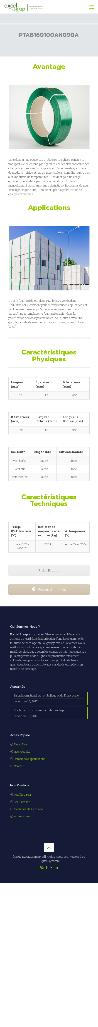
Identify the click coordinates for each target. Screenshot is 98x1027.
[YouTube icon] (51, 867)
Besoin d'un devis (49, 589)
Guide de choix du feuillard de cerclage (39, 710)
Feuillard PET (22, 794)
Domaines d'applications (29, 759)
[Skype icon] (42, 867)
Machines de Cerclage (28, 809)
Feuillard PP (22, 802)
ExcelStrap (21, 744)
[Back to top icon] (49, 847)
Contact (19, 766)
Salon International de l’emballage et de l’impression (47, 695)
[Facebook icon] (46, 867)
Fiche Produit (48, 570)
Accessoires (22, 816)
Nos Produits (22, 751)
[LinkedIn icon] (56, 867)
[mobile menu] (92, 7)
